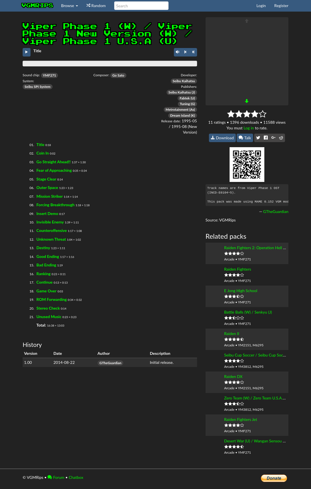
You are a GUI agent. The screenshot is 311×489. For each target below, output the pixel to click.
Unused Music (48, 316)
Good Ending (47, 256)
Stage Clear (46, 179)
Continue (44, 282)
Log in (248, 127)
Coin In (42, 153)
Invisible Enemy (50, 221)
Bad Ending (46, 264)
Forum (55, 477)
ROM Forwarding (51, 299)
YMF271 (49, 75)
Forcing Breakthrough (55, 204)
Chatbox (76, 477)
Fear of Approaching (54, 170)
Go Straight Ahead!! (53, 161)
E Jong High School (240, 290)
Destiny (43, 247)
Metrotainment (177, 109)
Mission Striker (49, 196)
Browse (69, 5)
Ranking (43, 273)
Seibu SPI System (38, 86)
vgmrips (37, 5)
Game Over (46, 290)
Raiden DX (233, 376)
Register (281, 5)
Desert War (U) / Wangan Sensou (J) (255, 440)
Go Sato (118, 75)
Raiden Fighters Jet (240, 419)
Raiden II (231, 333)
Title (40, 144)
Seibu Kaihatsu (184, 81)
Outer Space (47, 187)
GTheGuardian (110, 363)
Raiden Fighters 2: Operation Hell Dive (257, 247)
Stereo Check (48, 308)
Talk (245, 137)
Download (222, 137)
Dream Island (180, 115)
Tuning (185, 104)
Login (261, 5)
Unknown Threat (51, 239)
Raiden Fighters (237, 269)
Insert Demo (47, 213)
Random (96, 5)
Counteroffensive (51, 230)
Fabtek (185, 98)
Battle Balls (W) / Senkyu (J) (248, 312)
